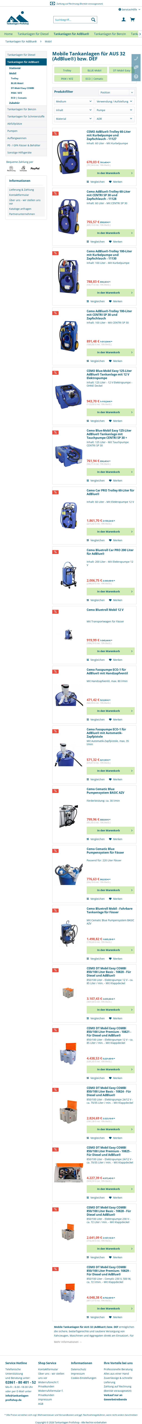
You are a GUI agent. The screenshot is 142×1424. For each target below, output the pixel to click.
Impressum (45, 1399)
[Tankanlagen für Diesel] (33, 33)
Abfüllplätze (14, 123)
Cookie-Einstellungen (83, 1378)
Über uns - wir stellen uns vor (25, 201)
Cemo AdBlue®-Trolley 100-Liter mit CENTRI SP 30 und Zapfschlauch (109, 314)
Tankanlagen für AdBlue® (23, 62)
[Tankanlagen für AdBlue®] (71, 33)
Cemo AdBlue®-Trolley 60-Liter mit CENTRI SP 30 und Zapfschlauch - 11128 (108, 195)
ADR (99, 118)
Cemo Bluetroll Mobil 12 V (105, 610)
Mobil (12, 73)
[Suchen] (93, 19)
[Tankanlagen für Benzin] (110, 33)
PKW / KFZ (16, 93)
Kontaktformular (19, 195)
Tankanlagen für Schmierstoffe (26, 116)
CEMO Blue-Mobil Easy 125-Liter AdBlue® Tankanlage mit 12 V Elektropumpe (109, 374)
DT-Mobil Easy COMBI (22, 88)
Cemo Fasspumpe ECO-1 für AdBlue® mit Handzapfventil (107, 671)
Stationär (15, 68)
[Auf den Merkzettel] (115, 182)
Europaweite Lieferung (66, 3)
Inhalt (59, 110)
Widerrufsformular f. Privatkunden (50, 1393)
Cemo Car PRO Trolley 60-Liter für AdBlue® (110, 492)
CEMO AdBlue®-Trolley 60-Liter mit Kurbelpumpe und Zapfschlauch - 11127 (109, 135)
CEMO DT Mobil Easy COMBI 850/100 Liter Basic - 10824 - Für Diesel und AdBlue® (109, 1091)
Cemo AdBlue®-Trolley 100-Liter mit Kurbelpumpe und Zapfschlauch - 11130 (109, 254)
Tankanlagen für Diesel (21, 54)
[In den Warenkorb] (111, 173)
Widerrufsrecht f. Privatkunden (48, 1384)
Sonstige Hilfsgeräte (19, 152)
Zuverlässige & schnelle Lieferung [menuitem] (118, 1380)
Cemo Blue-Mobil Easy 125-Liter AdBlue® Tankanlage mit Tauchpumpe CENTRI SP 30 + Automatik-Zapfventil (109, 434)
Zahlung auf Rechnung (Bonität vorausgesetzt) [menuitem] (117, 1388)
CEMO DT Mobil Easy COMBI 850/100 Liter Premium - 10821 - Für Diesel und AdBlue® (109, 1031)
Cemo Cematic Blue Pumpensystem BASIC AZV (105, 791)
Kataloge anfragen (20, 208)
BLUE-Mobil (17, 83)
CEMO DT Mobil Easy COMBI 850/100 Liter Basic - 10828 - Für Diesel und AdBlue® (109, 1211)
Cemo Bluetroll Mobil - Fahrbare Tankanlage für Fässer (109, 910)
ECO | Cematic (19, 97)
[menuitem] (75, 19)
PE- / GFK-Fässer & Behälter (23, 145)
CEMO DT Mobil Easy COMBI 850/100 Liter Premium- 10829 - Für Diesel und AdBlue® (108, 1270)
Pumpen (12, 131)
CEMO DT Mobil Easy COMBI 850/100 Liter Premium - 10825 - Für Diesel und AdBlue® (109, 1151)
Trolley (14, 78)
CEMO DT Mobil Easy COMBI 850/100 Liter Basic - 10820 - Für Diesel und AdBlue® (109, 971)
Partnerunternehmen (22, 214)
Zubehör (14, 103)
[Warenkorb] (132, 19)
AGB (40, 1403)
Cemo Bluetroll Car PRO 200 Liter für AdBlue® (110, 552)
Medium (61, 101)
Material (61, 118)
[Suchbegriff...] (75, 19)
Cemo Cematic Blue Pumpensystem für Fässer (105, 850)
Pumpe (101, 110)
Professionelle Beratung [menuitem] (118, 1369)
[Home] (8, 33)
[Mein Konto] (123, 19)
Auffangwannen (16, 138)
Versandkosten (66, 1414)
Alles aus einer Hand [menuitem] (116, 1373)
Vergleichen (96, 181)
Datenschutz (78, 1369)
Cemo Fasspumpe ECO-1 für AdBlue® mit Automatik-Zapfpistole (106, 733)
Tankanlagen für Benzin (21, 109)
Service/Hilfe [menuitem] (128, 9)
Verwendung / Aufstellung (112, 101)
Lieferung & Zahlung (21, 189)
